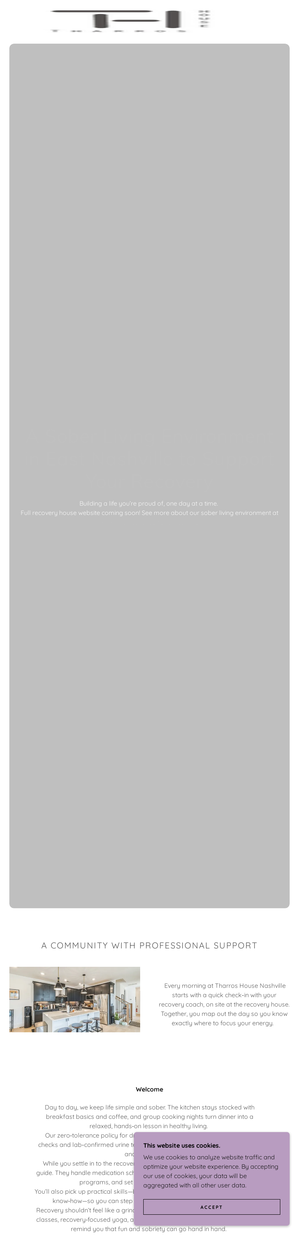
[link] (140, 21)
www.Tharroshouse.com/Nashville (149, 522)
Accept (212, 1207)
